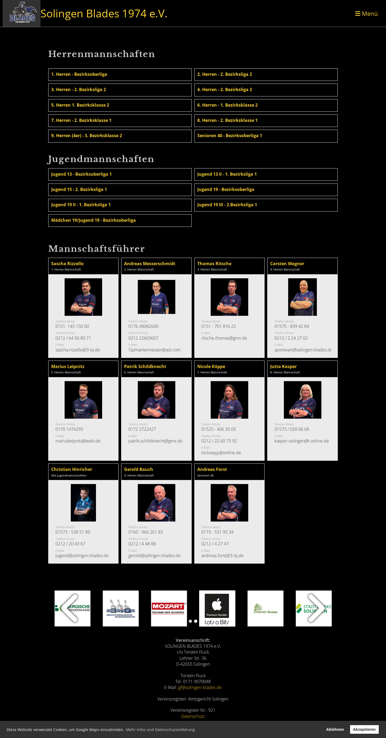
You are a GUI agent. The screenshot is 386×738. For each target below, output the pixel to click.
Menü (366, 13)
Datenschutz (193, 716)
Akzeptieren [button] (364, 729)
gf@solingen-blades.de (200, 687)
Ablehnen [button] (335, 729)
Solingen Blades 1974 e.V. (104, 13)
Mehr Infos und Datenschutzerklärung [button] (160, 729)
